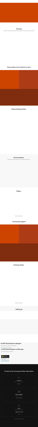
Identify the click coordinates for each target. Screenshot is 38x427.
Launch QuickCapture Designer (6, 347)
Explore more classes (18, 302)
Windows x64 (3, 358)
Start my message (19, 397)
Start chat (19, 383)
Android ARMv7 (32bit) (5, 360)
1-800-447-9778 (19, 412)
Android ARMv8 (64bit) (5, 361)
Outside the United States (19, 418)
